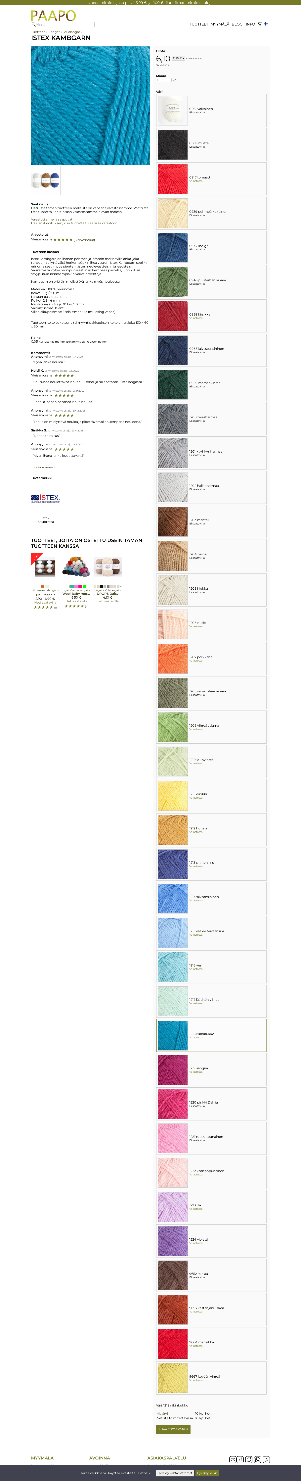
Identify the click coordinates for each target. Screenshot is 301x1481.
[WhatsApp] (257, 1460)
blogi (237, 24)
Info (250, 24)
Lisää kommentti (46, 467)
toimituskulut (195, 58)
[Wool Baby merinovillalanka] (76, 583)
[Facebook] (240, 1460)
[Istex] (45, 507)
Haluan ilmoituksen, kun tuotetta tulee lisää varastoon (74, 223)
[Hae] (63, 24)
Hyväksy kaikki (207, 1473)
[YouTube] (266, 1460)
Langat (55, 32)
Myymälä (220, 24)
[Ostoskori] (259, 24)
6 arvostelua (84, 240)
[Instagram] (248, 1460)
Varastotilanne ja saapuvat (51, 219)
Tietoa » (144, 1473)
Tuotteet (199, 24)
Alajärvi (162, 1413)
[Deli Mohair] (45, 583)
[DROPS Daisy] (108, 583)
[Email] (232, 1462)
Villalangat (73, 32)
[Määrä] (164, 80)
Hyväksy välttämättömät (174, 1473)
